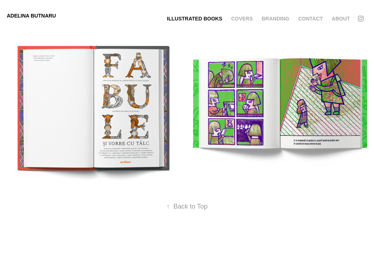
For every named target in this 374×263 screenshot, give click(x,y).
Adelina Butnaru (31, 16)
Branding (275, 19)
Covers (242, 19)
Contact (310, 19)
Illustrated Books (194, 19)
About (341, 19)
